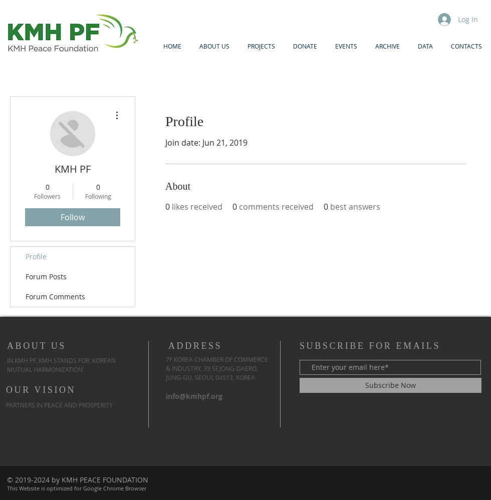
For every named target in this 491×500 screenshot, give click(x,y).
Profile (36, 256)
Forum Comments (55, 296)
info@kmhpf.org (194, 396)
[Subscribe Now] (390, 385)
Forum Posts (46, 276)
